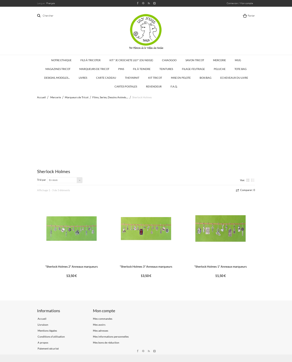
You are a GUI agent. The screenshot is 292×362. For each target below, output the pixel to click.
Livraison (42, 324)
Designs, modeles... (57, 77)
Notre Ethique (61, 60)
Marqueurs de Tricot (94, 68)
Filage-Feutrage (193, 68)
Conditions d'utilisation (51, 336)
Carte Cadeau (106, 77)
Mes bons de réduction (106, 342)
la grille (248, 180)
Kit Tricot (155, 77)
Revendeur (154, 86)
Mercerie (219, 60)
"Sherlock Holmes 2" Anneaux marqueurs (71, 266)
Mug (238, 60)
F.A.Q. (174, 86)
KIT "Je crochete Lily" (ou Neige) (131, 60)
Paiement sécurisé (48, 348)
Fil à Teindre (141, 68)
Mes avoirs (99, 324)
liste (253, 180)
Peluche (220, 68)
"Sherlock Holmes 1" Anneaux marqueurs (220, 266)
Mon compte (104, 310)
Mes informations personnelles (111, 336)
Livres (83, 77)
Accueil (41, 97)
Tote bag (240, 68)
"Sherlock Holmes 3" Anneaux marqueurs (146, 266)
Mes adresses (100, 330)
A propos (42, 342)
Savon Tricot (194, 60)
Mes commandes (102, 318)
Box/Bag (205, 77)
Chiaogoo (169, 60)
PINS (121, 68)
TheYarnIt (132, 77)
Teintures (166, 68)
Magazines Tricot (57, 68)
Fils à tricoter (90, 60)
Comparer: (247, 190)
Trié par (41, 179)
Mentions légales (47, 330)
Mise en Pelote (181, 77)
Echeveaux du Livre (234, 77)
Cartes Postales (126, 86)
